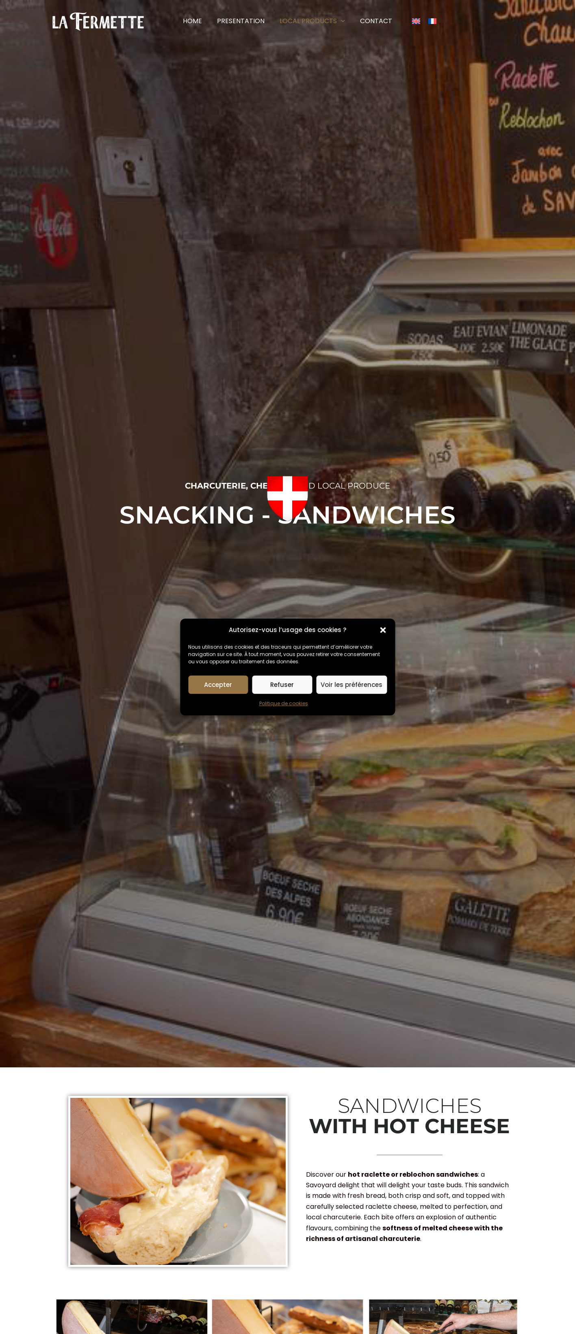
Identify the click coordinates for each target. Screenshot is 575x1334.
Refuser (282, 684)
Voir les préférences (351, 684)
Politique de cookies (283, 703)
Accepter (218, 684)
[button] (383, 630)
